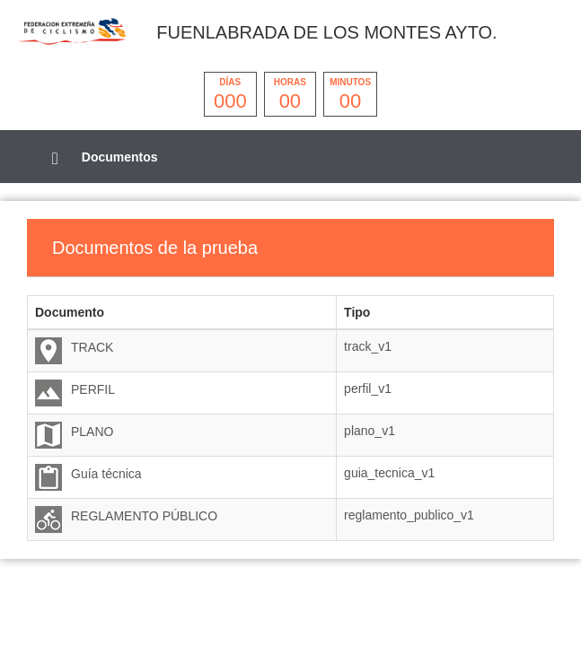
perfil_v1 (368, 388)
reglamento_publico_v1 (409, 515)
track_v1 (368, 346)
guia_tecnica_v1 (389, 473)
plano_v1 (369, 430)
